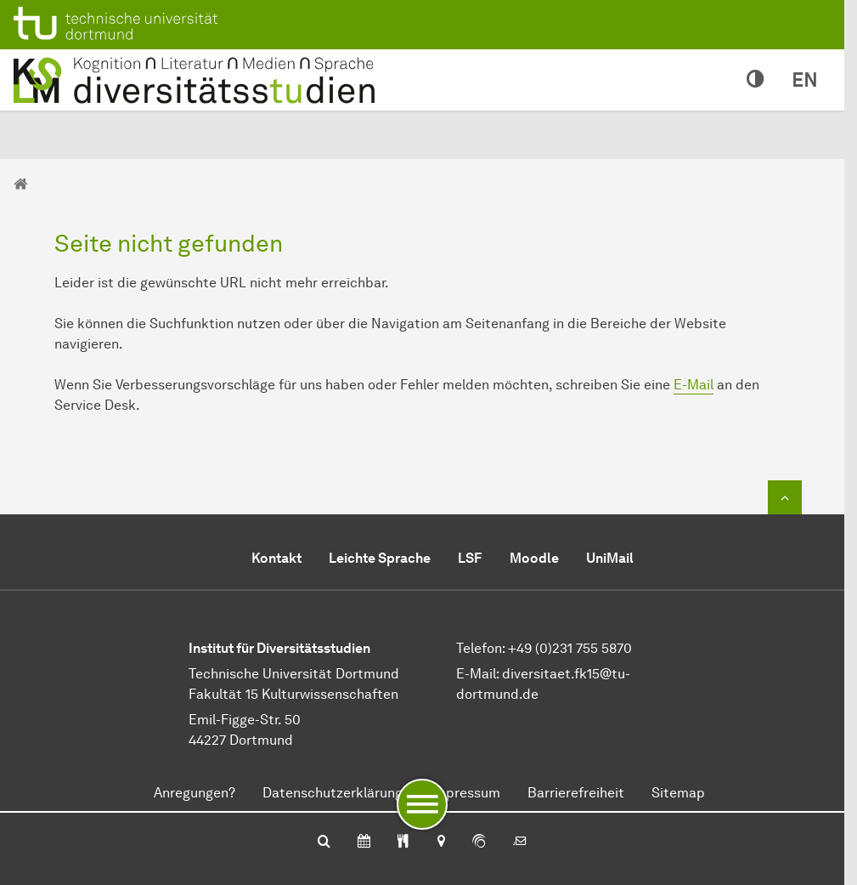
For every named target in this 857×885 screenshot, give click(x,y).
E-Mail (693, 385)
